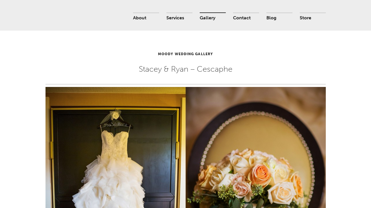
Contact (242, 18)
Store (305, 18)
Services (175, 18)
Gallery (207, 18)
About (139, 18)
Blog (271, 18)
